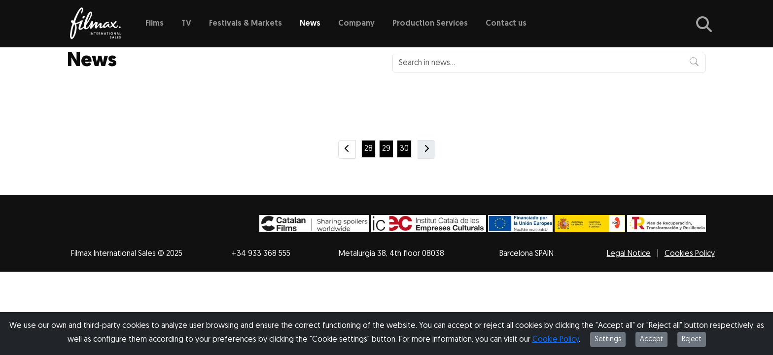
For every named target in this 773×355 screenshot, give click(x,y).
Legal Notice (629, 254)
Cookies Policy (690, 254)
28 (368, 149)
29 (386, 149)
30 (404, 149)
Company (356, 24)
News (310, 24)
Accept (651, 339)
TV (186, 24)
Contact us (506, 24)
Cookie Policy (555, 340)
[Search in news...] (549, 63)
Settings (608, 339)
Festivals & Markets (245, 24)
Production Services (430, 24)
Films (154, 24)
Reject (692, 339)
